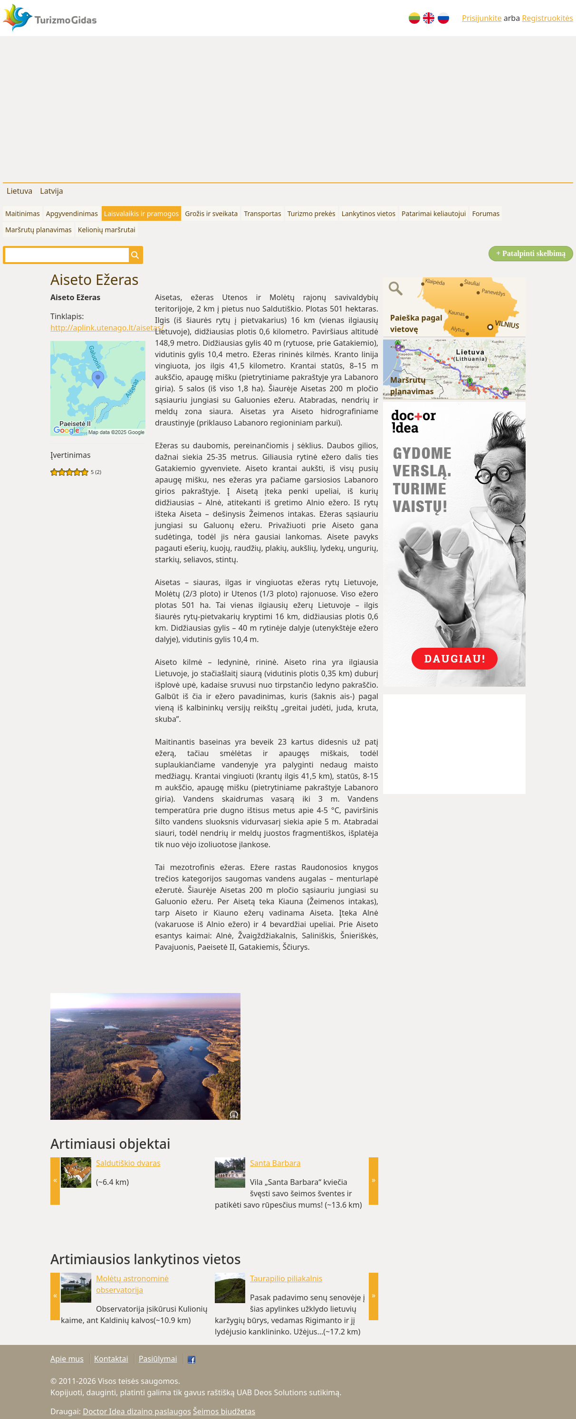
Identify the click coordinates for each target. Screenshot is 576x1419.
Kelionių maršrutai (106, 229)
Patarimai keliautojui (434, 213)
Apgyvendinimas (72, 213)
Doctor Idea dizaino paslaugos (137, 1411)
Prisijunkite (482, 18)
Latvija (51, 191)
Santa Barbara (275, 1163)
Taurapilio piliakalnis (286, 1278)
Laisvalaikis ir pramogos (141, 213)
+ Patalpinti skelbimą (531, 253)
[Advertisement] (288, 107)
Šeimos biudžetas (224, 1411)
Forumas (485, 213)
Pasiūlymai (158, 1358)
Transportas (262, 213)
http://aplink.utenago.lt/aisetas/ (107, 327)
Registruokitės (547, 18)
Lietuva (19, 191)
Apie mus (67, 1358)
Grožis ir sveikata (211, 213)
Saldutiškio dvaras (128, 1163)
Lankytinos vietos (368, 213)
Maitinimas (22, 213)
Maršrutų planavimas (38, 229)
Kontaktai (111, 1358)
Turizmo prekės (312, 213)
